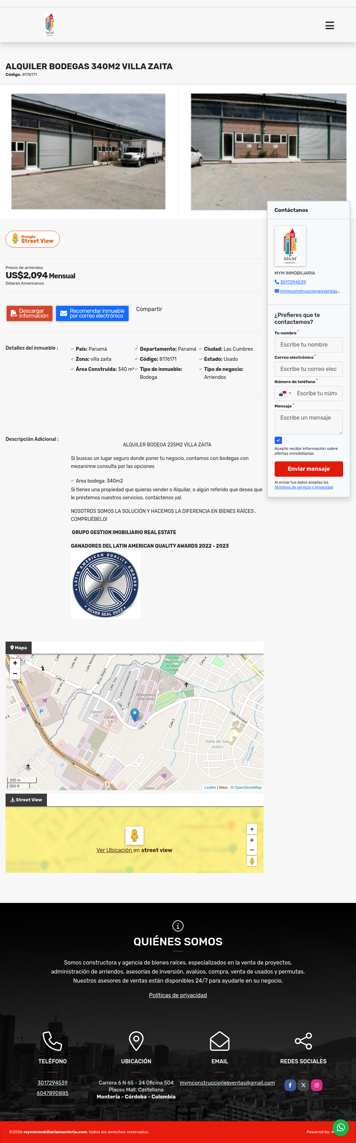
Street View (33, 238)
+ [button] (15, 664)
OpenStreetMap (248, 787)
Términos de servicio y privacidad (304, 487)
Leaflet (210, 787)
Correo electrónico (295, 357)
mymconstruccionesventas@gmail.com (227, 1083)
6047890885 (52, 1093)
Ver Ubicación (115, 850)
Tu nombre (287, 332)
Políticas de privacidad (178, 995)
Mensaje (284, 405)
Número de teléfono (296, 381)
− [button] (15, 674)
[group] (89, 152)
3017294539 (293, 282)
